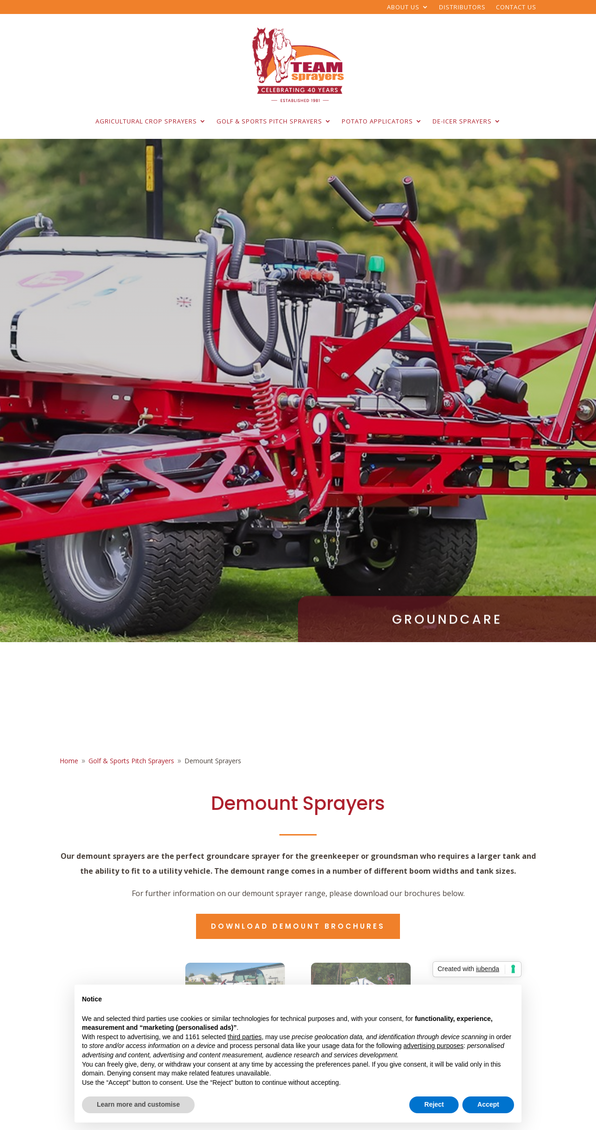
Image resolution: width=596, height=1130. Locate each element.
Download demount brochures (298, 926)
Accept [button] (488, 1104)
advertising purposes (433, 1045)
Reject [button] (434, 1104)
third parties (245, 1037)
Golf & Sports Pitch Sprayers (269, 121)
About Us (403, 7)
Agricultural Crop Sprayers (146, 121)
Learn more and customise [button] (138, 1104)
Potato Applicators (377, 121)
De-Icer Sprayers (462, 121)
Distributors (462, 7)
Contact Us (516, 7)
